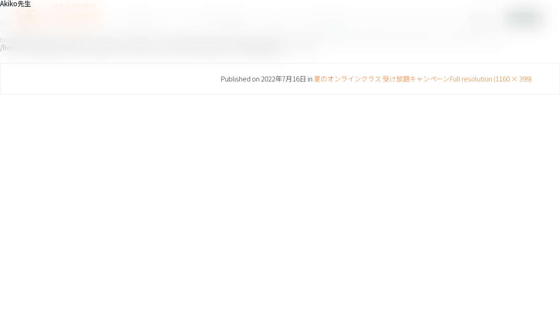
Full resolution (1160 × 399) (491, 78)
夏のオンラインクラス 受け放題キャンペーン (382, 78)
